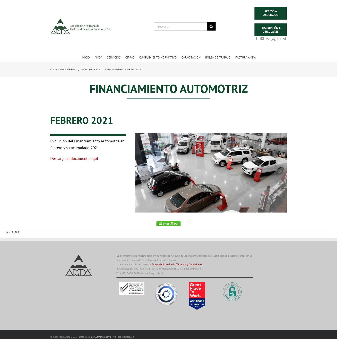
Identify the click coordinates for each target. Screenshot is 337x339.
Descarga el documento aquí (74, 158)
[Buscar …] (180, 26)
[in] (279, 40)
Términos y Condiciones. (189, 264)
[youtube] (262, 40)
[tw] (273, 40)
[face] (256, 40)
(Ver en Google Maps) (151, 273)
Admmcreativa (103, 336)
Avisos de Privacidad (163, 264)
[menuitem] (88, 57)
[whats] (268, 41)
